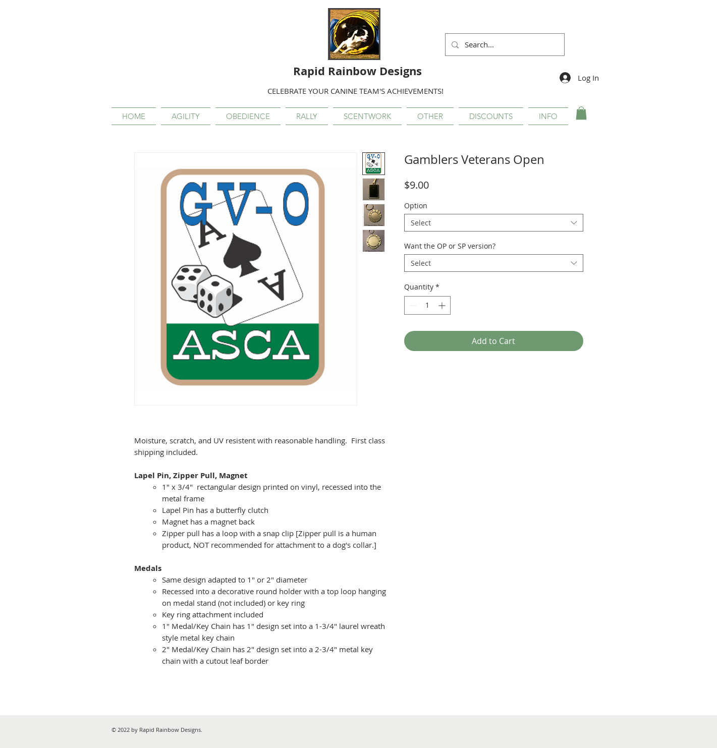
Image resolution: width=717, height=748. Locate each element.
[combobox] (493, 223)
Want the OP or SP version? (449, 246)
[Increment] (442, 305)
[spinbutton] (427, 305)
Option (415, 205)
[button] (185, 116)
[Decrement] (412, 305)
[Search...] (504, 44)
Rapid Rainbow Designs (357, 71)
